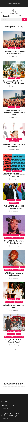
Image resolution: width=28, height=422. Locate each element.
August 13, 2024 (14, 56)
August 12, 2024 (14, 86)
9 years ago (4, 409)
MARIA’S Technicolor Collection (9, 406)
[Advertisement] (14, 366)
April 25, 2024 (14, 149)
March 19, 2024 (14, 179)
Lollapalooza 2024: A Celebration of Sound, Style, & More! (14, 112)
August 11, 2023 (14, 211)
